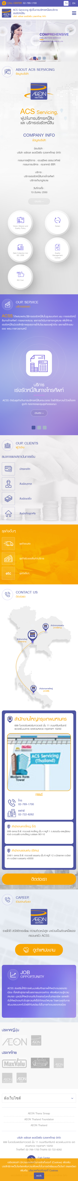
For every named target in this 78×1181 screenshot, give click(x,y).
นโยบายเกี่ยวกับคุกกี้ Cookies (43, 1170)
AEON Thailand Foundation (39, 1119)
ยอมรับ (39, 1175)
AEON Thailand (39, 1125)
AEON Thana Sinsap (39, 1113)
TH (66, 3)
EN (73, 3)
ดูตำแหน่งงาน (39, 950)
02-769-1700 (19, 3)
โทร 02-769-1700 (26, 802)
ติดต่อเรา (39, 879)
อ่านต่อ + (39, 201)
